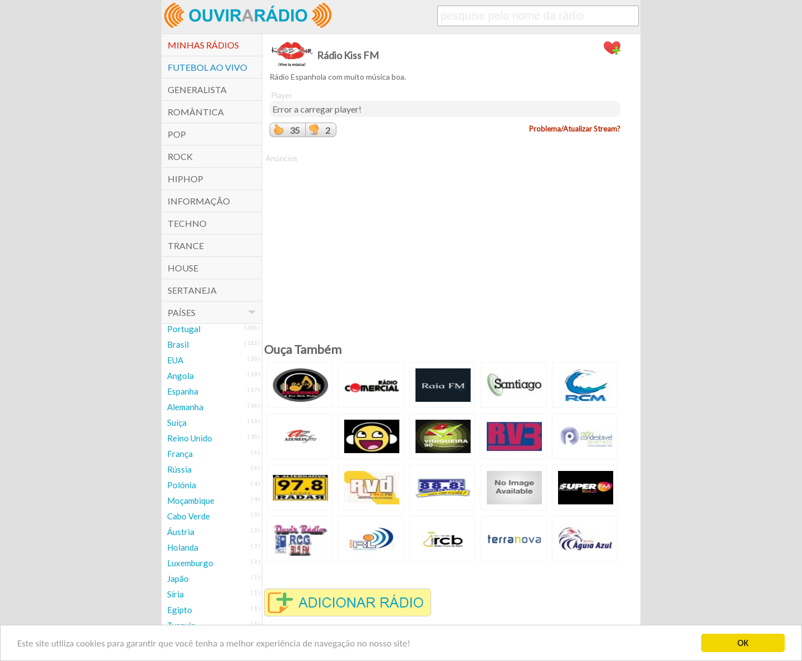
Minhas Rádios (203, 45)
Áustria (180, 532)
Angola (180, 376)
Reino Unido (189, 438)
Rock (180, 156)
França (180, 454)
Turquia (181, 625)
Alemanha (185, 407)
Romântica (196, 111)
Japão (178, 578)
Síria (175, 594)
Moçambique (190, 500)
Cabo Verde (188, 516)
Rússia (179, 469)
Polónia (181, 485)
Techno (187, 223)
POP (177, 134)
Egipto (179, 610)
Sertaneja (192, 290)
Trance (186, 245)
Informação (199, 201)
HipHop (185, 178)
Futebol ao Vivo (207, 67)
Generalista (197, 89)
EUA (175, 360)
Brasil (178, 344)
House (183, 268)
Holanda (182, 547)
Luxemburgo (190, 563)
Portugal (183, 329)
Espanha (182, 391)
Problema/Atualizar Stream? (574, 128)
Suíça (177, 422)
